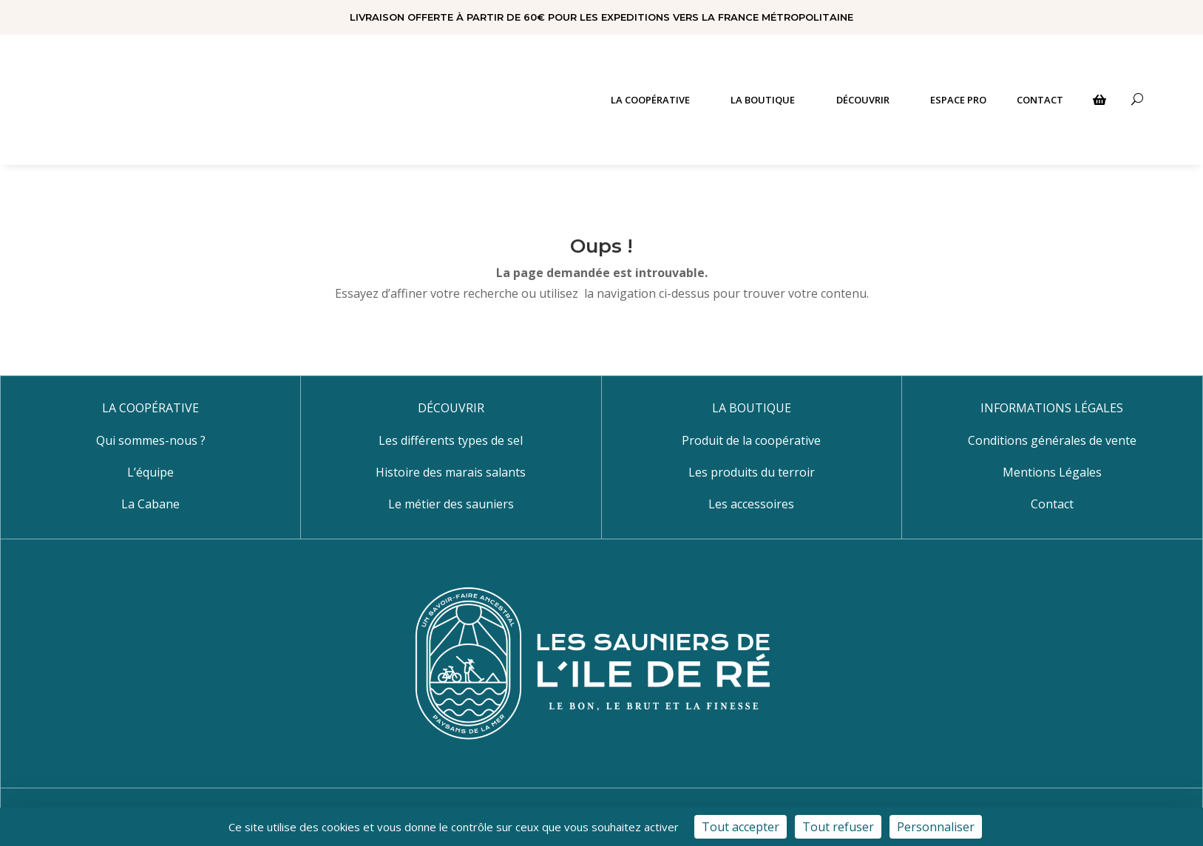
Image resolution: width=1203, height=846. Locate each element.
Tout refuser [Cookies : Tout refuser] (838, 827)
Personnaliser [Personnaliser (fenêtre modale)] (936, 827)
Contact (1052, 504)
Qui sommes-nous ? (151, 440)
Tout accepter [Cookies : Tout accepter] (740, 827)
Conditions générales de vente (1052, 440)
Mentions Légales (1052, 472)
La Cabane (150, 504)
